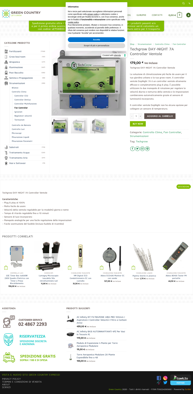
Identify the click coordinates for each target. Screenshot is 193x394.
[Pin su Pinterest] (147, 148)
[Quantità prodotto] (136, 116)
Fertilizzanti (15, 51)
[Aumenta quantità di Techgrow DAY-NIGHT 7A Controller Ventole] (140, 116)
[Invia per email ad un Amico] (142, 148)
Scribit (188, 389)
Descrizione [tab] (184, 187)
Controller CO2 (21, 95)
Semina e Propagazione (21, 77)
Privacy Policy (11, 378)
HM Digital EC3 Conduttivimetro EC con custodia (80, 278)
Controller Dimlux (22, 99)
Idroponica (14, 62)
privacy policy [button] (93, 184)
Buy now (138, 124)
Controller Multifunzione (25, 103)
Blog (128, 15)
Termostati (19, 120)
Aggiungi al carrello (160, 116)
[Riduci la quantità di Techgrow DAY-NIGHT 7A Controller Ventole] (131, 116)
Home (104, 15)
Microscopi (16, 133)
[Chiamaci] (189, 3)
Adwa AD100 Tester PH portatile (176, 276)
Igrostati (18, 112)
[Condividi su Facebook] (132, 148)
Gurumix (141, 15)
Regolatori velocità (23, 116)
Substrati (14, 147)
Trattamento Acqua (19, 152)
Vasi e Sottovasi (17, 163)
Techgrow (142, 141)
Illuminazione (16, 67)
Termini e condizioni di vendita (22, 381)
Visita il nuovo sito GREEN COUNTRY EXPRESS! (31, 374)
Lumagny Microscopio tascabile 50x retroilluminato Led (48, 278)
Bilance (15, 88)
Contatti (157, 15)
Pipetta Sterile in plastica (144, 275)
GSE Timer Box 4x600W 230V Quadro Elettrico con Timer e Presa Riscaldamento (17, 279)
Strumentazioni (145, 44)
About (6, 384)
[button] (183, 3)
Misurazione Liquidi (20, 137)
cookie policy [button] (73, 193)
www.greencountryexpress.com (96, 27)
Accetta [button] (96, 210)
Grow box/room (17, 56)
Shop (116, 15)
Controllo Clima (162, 44)
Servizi (6, 387)
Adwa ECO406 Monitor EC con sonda (112, 276)
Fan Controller (179, 44)
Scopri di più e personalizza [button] (96, 216)
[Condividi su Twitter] (137, 148)
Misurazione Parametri (22, 141)
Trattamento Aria (18, 157)
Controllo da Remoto (21, 125)
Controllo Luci (18, 129)
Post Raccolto (16, 72)
